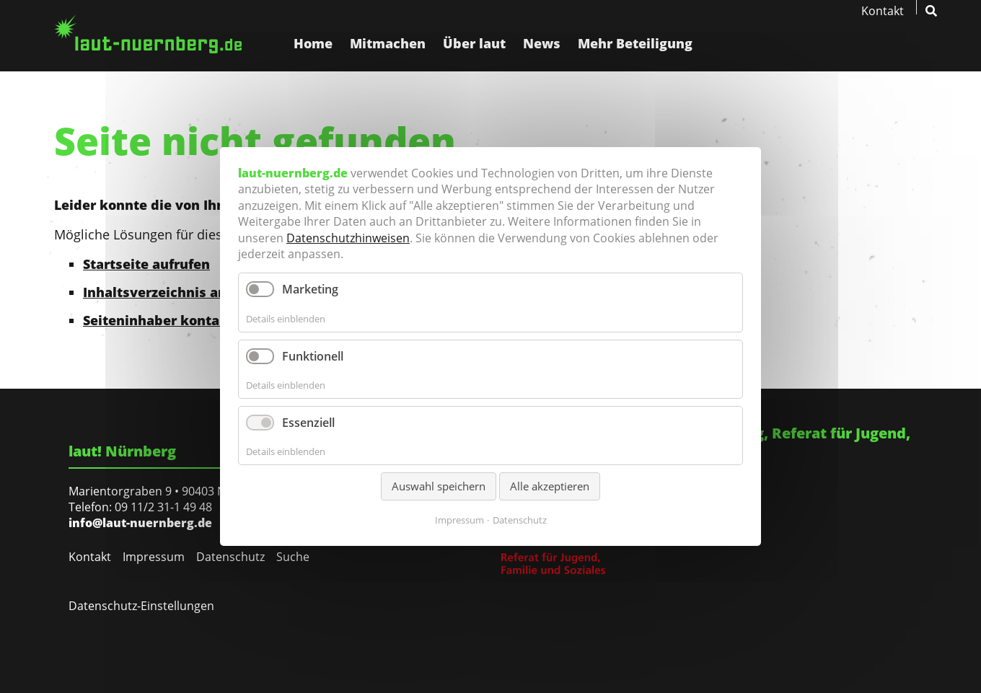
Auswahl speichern (438, 487)
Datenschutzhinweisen (348, 238)
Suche (292, 557)
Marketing (310, 289)
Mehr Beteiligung (635, 43)
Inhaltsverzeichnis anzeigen (176, 292)
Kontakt (882, 11)
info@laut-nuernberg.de (140, 523)
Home (313, 43)
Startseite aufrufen (146, 264)
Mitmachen (388, 43)
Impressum (154, 557)
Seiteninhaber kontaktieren (175, 320)
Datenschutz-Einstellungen (141, 606)
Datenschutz (230, 557)
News (541, 43)
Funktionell (312, 356)
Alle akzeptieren (549, 487)
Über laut (474, 43)
